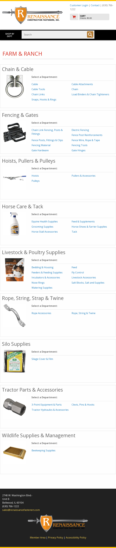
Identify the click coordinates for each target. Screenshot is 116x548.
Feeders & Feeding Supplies (47, 272)
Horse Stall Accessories (45, 231)
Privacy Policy (56, 537)
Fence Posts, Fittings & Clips (47, 140)
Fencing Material (41, 145)
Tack (74, 231)
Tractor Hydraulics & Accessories (50, 409)
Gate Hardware (40, 150)
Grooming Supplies (42, 226)
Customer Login (79, 5)
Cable (35, 84)
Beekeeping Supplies (43, 450)
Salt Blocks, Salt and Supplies (88, 282)
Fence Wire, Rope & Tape (86, 140)
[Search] (90, 34)
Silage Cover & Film (42, 359)
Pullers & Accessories (83, 175)
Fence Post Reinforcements (87, 135)
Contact (95, 5)
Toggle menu (106, 34)
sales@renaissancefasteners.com (21, 510)
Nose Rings (38, 282)
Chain (75, 89)
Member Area (37, 537)
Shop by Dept (9, 35)
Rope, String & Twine (83, 313)
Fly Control (78, 272)
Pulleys (36, 181)
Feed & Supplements (83, 221)
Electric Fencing (80, 130)
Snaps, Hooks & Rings (44, 99)
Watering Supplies (42, 287)
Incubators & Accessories (46, 277)
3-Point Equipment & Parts (47, 404)
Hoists (35, 175)
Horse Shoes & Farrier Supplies (89, 226)
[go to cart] (92, 17)
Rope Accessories (41, 313)
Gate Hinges (78, 150)
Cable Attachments (82, 84)
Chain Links (38, 94)
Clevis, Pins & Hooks (83, 404)
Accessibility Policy (76, 537)
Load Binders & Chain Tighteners (90, 94)
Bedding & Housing (42, 267)
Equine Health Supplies (45, 221)
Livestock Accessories (84, 277)
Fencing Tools (79, 145)
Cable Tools (38, 89)
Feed (74, 267)
